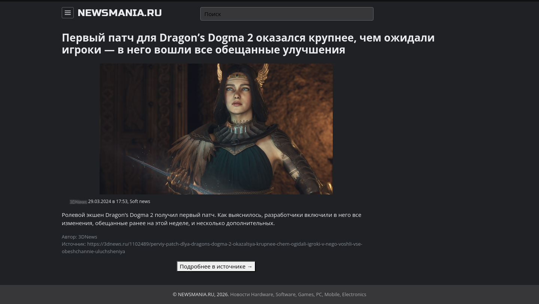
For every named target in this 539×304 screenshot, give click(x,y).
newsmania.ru (119, 13)
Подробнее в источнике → (216, 266)
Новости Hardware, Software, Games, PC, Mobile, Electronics (298, 294)
